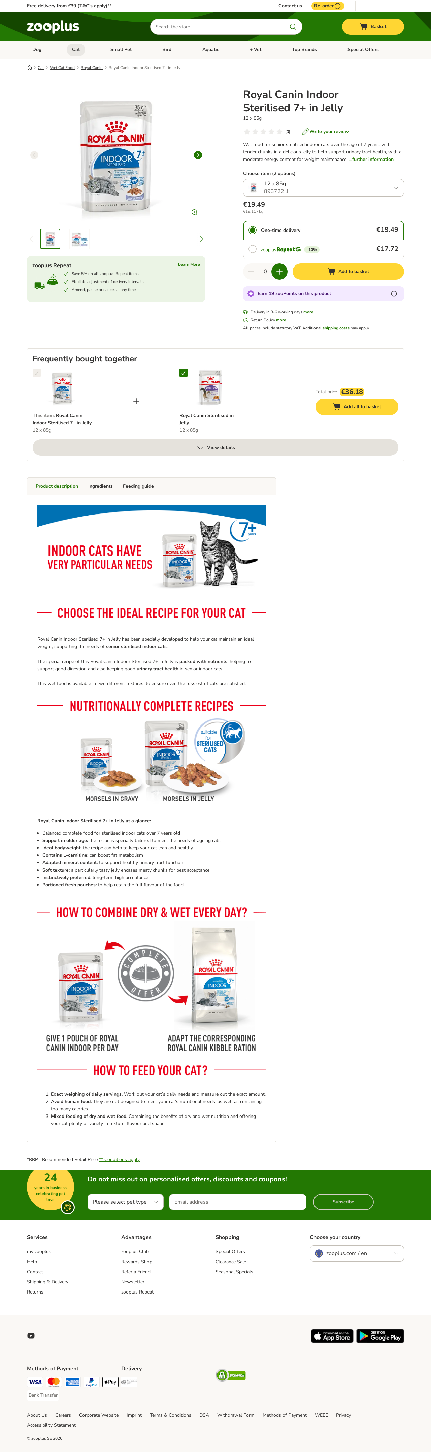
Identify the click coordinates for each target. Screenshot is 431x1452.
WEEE (321, 1415)
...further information (371, 159)
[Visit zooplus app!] (332, 1341)
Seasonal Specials (234, 1272)
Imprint (134, 1415)
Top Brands (304, 49)
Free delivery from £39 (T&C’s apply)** (69, 6)
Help (32, 1262)
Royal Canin (92, 67)
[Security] (231, 1376)
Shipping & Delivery (47, 1282)
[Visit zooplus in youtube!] (31, 1336)
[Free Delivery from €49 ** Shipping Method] (129, 1383)
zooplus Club (135, 1251)
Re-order (328, 6)
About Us (37, 1415)
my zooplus (39, 1251)
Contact (35, 1272)
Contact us (290, 6)
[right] (198, 155)
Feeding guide (138, 486)
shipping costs (336, 328)
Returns (35, 1292)
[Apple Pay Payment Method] (110, 1383)
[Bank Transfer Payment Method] (43, 1395)
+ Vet (255, 49)
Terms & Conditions (170, 1415)
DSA (204, 1415)
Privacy (343, 1415)
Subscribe (343, 1202)
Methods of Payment (285, 1415)
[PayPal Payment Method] (92, 1383)
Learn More (189, 264)
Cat (76, 49)
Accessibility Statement (51, 1425)
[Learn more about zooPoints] (394, 294)
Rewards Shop (136, 1262)
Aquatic (210, 49)
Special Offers (363, 49)
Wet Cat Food (62, 67)
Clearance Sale (231, 1262)
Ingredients (100, 486)
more (308, 312)
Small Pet (121, 49)
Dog (36, 49)
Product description (57, 486)
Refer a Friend (136, 1272)
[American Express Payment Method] (73, 1383)
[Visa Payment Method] (35, 1383)
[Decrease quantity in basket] (251, 271)
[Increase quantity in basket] (279, 271)
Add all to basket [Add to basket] (363, 408)
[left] (34, 155)
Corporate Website (99, 1415)
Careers (63, 1415)
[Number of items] (265, 271)
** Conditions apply (119, 1159)
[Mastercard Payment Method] (54, 1383)
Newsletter (132, 1282)
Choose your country (335, 1237)
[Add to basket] (348, 271)
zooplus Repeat (137, 1292)
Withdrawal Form (236, 1415)
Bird (166, 49)
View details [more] (215, 448)
